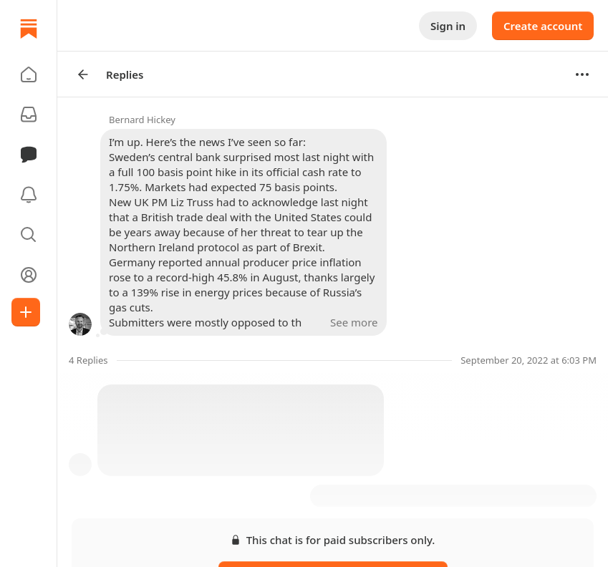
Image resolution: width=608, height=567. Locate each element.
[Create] (25, 312)
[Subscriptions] (28, 114)
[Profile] (28, 275)
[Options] (582, 74)
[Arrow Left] (83, 74)
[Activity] (28, 195)
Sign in (447, 26)
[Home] (28, 28)
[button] (28, 74)
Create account (542, 26)
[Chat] (28, 154)
